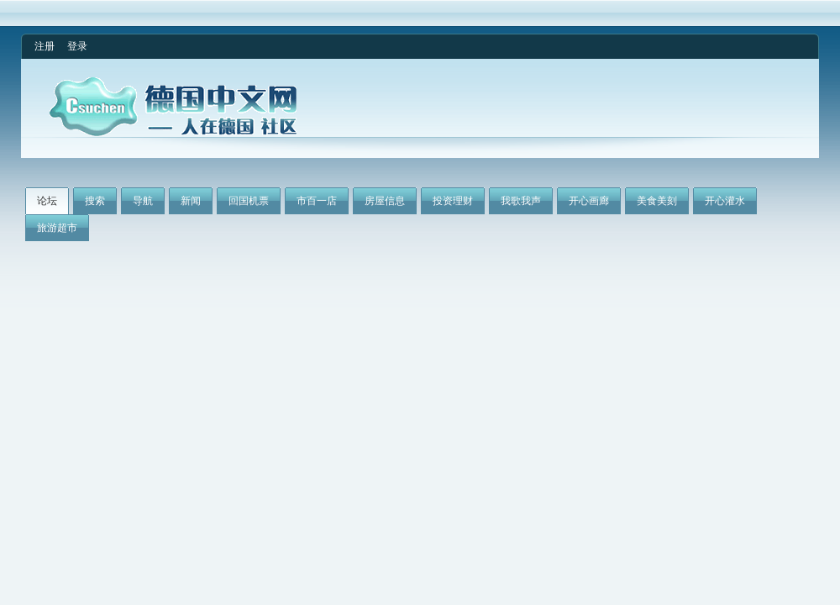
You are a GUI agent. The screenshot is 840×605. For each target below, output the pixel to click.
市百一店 (317, 201)
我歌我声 (521, 201)
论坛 (47, 201)
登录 (77, 46)
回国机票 (248, 201)
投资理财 (453, 201)
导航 (143, 201)
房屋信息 (385, 201)
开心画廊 (589, 201)
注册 (44, 46)
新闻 (191, 201)
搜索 (95, 201)
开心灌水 (725, 201)
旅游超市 (57, 228)
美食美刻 (657, 201)
